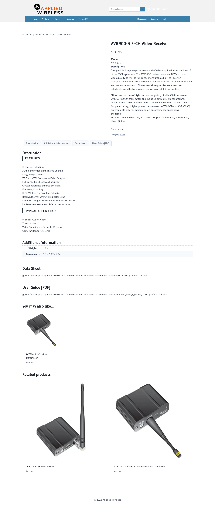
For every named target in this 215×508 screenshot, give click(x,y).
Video (122, 134)
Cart (164, 19)
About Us (70, 19)
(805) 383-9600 (158, 9)
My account (142, 19)
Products (45, 19)
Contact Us (83, 19)
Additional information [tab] (56, 143)
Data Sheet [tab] (81, 143)
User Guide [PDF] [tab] (100, 143)
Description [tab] (32, 143)
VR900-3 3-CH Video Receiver (40, 466)
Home (35, 19)
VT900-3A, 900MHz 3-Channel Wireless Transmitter (139, 466)
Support (58, 19)
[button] (46, 19)
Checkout (154, 19)
